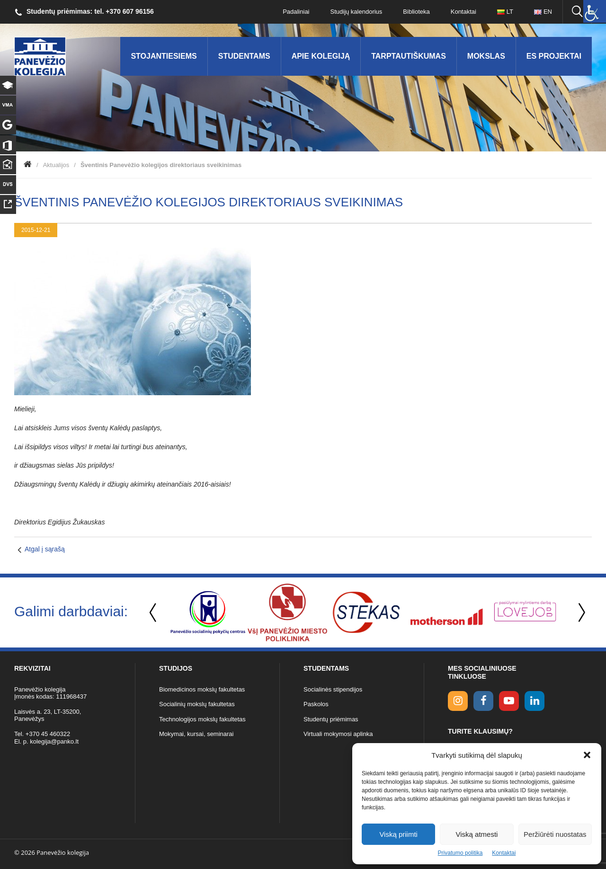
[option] (208, 612)
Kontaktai (504, 853)
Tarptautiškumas (408, 56)
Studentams (244, 56)
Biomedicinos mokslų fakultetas (202, 689)
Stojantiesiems (163, 56)
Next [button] (580, 613)
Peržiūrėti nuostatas (555, 834)
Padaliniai (296, 11)
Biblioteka (416, 11)
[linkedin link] (534, 701)
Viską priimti (398, 834)
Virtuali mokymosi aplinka (338, 733)
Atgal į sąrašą (45, 549)
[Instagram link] (458, 701)
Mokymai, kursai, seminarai (196, 733)
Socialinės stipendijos (332, 689)
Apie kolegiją (321, 56)
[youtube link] (509, 701)
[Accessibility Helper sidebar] (594, 11)
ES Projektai (553, 56)
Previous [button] (154, 613)
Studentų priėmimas (330, 719)
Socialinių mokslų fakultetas (197, 704)
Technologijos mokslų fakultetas (202, 719)
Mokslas (486, 56)
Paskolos (316, 704)
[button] (587, 755)
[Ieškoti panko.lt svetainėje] (577, 12)
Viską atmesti (477, 834)
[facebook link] (483, 701)
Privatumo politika (460, 853)
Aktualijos (56, 164)
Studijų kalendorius (356, 11)
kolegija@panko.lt (54, 741)
